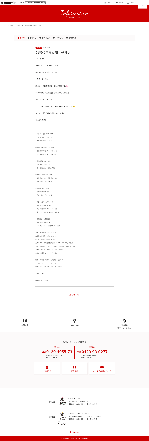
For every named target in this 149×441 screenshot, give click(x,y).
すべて (22, 38)
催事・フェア (46, 38)
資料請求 (121, 3)
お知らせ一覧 (73, 295)
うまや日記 (59, 38)
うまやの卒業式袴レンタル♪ (33, 25)
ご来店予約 (132, 3)
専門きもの (72, 38)
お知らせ (33, 38)
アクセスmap (110, 3)
